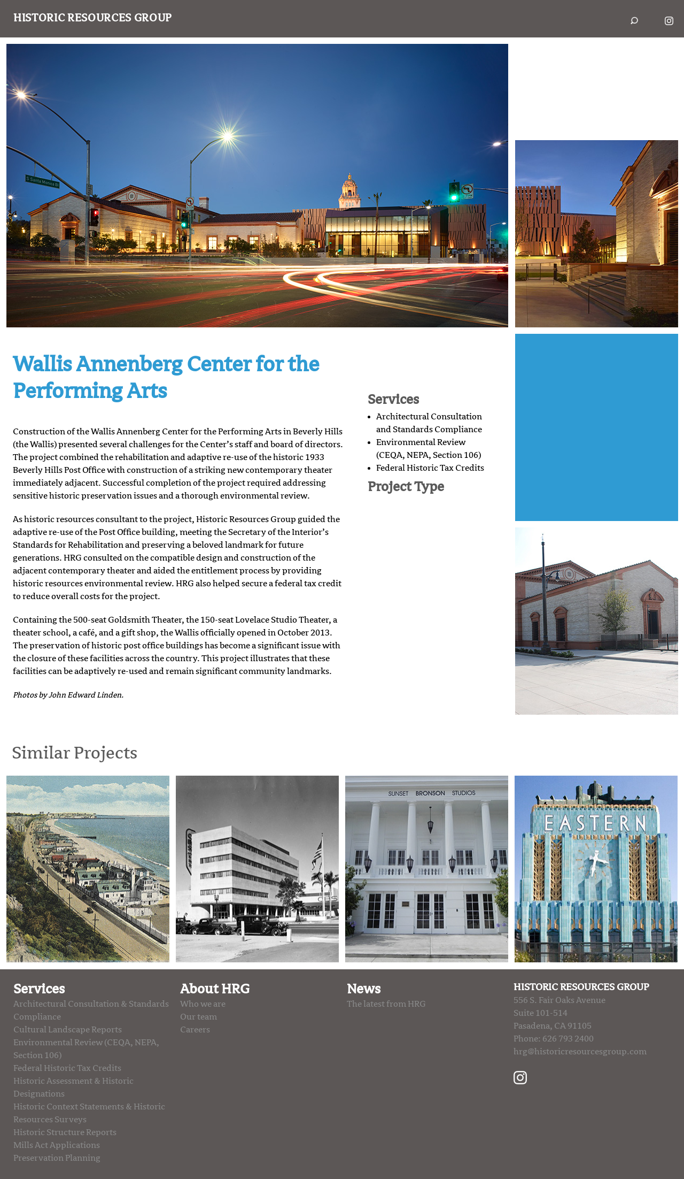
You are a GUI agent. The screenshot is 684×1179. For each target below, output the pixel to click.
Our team (198, 1017)
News (363, 989)
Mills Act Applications (56, 1145)
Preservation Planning (56, 1158)
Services (39, 989)
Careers (195, 1030)
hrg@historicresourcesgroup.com (580, 1051)
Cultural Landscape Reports (67, 1030)
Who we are (203, 1004)
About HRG (215, 989)
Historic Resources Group (92, 18)
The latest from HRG (386, 1004)
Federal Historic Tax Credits (430, 468)
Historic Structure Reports (64, 1132)
